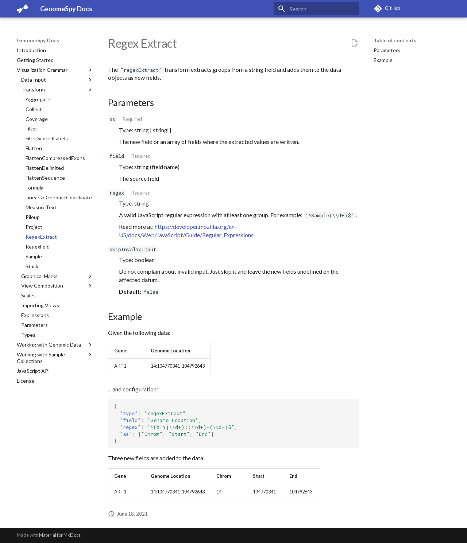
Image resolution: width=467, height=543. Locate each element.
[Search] (316, 8)
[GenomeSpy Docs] (22, 8)
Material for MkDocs (60, 535)
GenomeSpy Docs (38, 40)
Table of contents (395, 40)
